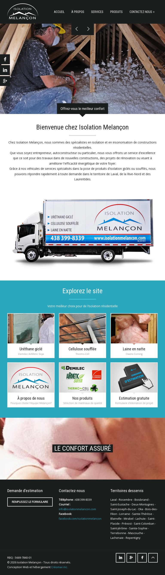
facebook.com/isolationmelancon (80, 518)
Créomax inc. (59, 567)
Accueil (59, 12)
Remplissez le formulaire (30, 502)
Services (97, 12)
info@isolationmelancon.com (77, 509)
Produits (116, 12)
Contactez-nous (141, 12)
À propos (77, 12)
